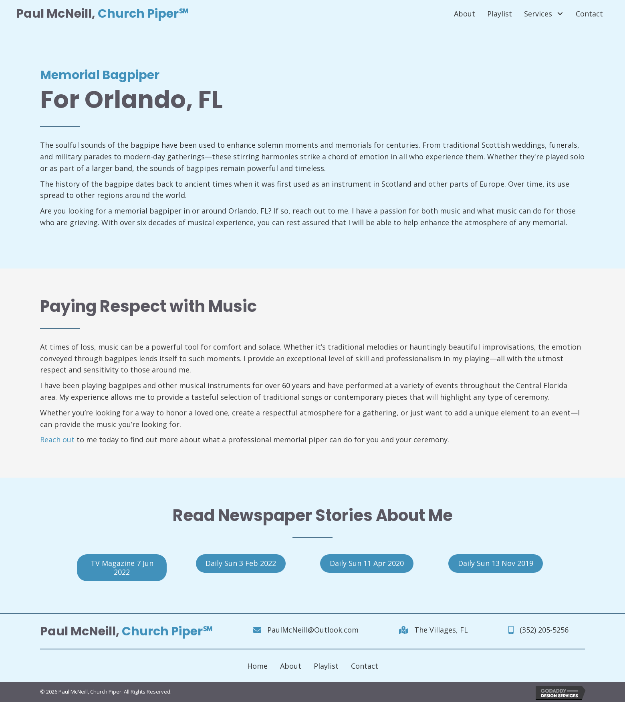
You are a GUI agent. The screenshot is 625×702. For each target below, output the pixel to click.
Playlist (326, 666)
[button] (122, 567)
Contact (364, 666)
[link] (464, 14)
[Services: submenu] (560, 14)
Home (257, 666)
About (290, 666)
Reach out (57, 439)
